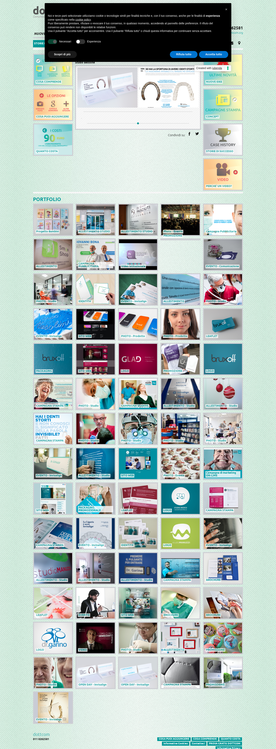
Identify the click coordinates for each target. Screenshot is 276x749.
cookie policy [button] (83, 19)
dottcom (41, 732)
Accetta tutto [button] (213, 54)
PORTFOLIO (47, 199)
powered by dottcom (246, 66)
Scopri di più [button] (62, 54)
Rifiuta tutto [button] (183, 54)
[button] (226, 9)
